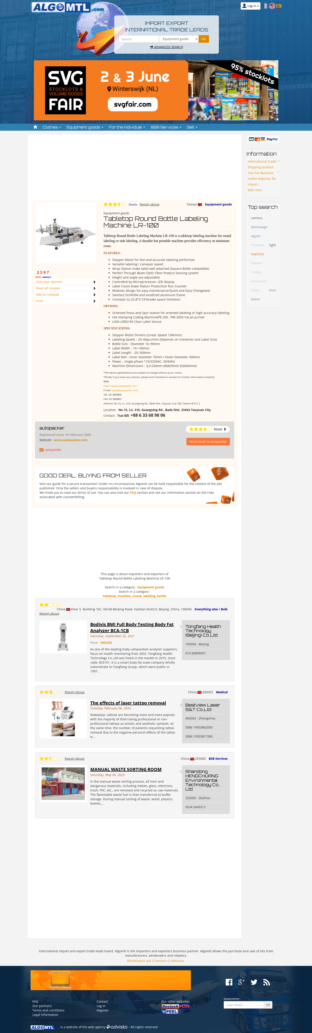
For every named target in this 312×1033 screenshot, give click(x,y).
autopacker (52, 428)
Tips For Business (260, 173)
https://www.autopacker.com (120, 385)
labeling (149, 596)
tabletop (109, 596)
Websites (177, 961)
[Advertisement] (135, 169)
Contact (102, 1001)
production (259, 281)
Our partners (42, 1006)
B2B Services (218, 758)
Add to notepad (47, 294)
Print (39, 301)
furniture (257, 245)
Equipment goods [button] (85, 127)
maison (256, 263)
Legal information (45, 1015)
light (272, 245)
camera (256, 218)
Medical (222, 692)
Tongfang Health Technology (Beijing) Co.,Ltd (203, 631)
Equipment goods (218, 204)
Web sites (255, 190)
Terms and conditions (48, 1010)
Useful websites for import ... (262, 181)
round (137, 596)
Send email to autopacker (208, 441)
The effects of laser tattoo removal (128, 703)
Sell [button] (192, 127)
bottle (161, 596)
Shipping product (260, 167)
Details (133, 204)
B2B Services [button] (166, 127)
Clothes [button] (52, 127)
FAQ (133, 492)
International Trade (262, 161)
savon (255, 290)
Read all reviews (48, 288)
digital (255, 236)
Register (103, 1010)
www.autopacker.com (71, 440)
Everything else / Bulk (211, 609)
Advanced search (166, 47)
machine (124, 596)
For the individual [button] (127, 127)
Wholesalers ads (139, 961)
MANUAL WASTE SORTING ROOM (126, 769)
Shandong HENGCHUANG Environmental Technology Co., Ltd (202, 780)
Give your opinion (49, 282)
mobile (256, 272)
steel (272, 290)
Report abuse (149, 204)
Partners (161, 961)
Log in (101, 1006)
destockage (259, 227)
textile (255, 299)
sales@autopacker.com (125, 390)
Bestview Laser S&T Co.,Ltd (202, 707)
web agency (96, 1027)
